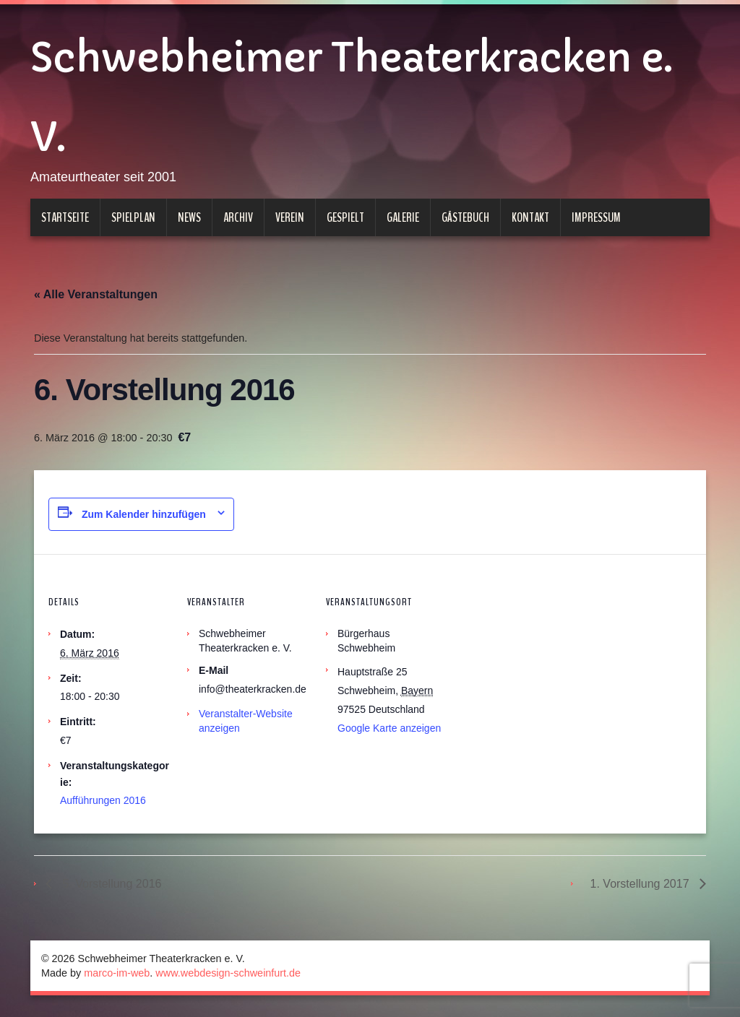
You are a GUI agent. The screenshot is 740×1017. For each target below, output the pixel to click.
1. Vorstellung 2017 (641, 884)
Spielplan (133, 217)
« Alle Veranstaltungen (96, 294)
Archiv (238, 217)
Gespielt (345, 217)
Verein (289, 217)
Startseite (65, 217)
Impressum (596, 217)
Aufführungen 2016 (103, 800)
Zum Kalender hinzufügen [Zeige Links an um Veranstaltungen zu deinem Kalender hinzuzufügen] (144, 514)
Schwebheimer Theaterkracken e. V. (351, 97)
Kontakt (530, 217)
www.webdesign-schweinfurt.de (228, 973)
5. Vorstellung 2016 (110, 884)
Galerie (403, 217)
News (189, 217)
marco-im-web (117, 973)
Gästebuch (465, 217)
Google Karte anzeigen (389, 728)
